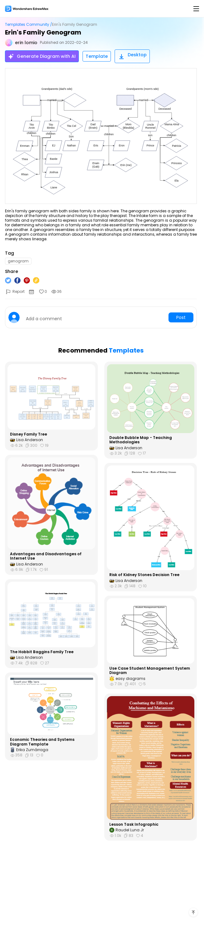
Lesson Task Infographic (134, 824)
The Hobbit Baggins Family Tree (42, 652)
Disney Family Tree (28, 434)
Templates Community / (28, 24)
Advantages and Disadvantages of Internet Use (46, 556)
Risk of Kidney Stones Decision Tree (144, 575)
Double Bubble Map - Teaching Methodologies (140, 440)
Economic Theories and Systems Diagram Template (42, 741)
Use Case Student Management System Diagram (149, 670)
